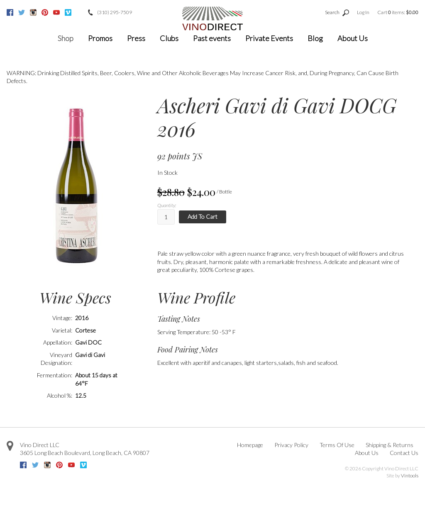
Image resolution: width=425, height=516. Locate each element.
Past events (212, 38)
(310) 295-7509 (114, 12)
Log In (363, 12)
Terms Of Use (337, 444)
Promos (100, 38)
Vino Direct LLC (39, 444)
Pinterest (45, 12)
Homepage (250, 444)
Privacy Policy (291, 444)
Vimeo (68, 12)
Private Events (269, 38)
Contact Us (404, 452)
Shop (65, 38)
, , (84, 452)
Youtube (56, 12)
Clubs (169, 38)
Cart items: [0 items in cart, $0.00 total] (397, 12)
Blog (315, 38)
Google (79, 12)
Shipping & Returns (389, 444)
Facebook (10, 12)
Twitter (21, 12)
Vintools (409, 475)
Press (136, 38)
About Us (352, 38)
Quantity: (166, 205)
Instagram (33, 12)
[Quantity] (166, 217)
